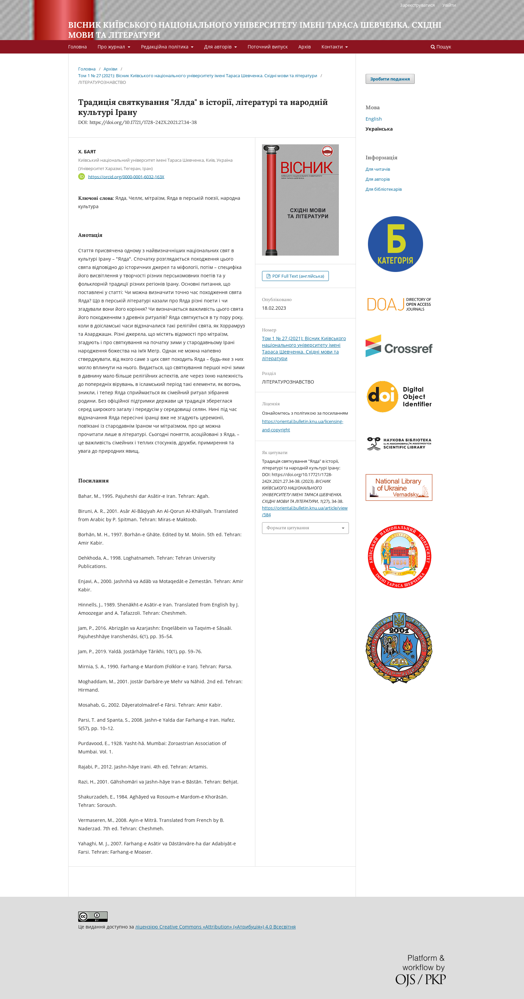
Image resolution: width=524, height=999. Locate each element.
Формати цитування (288, 528)
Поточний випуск (268, 46)
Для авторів (218, 46)
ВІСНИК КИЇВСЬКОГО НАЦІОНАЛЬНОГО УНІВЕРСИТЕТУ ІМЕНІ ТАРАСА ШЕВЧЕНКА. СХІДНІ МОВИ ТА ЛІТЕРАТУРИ (254, 30)
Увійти (449, 5)
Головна (77, 46)
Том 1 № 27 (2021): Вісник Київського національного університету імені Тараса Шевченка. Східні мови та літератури (197, 76)
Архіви (110, 69)
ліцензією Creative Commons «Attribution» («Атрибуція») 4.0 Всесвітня (215, 926)
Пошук (441, 46)
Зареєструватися (417, 5)
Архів (304, 46)
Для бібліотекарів (384, 189)
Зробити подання (390, 79)
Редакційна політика (165, 46)
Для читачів (378, 169)
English (374, 119)
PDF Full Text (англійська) (297, 276)
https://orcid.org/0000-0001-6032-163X (126, 176)
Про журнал (112, 46)
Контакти (332, 46)
